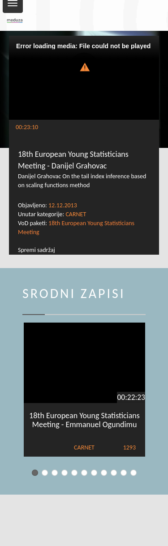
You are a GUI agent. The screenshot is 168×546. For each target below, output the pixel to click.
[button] (84, 66)
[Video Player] (84, 78)
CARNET (75, 214)
